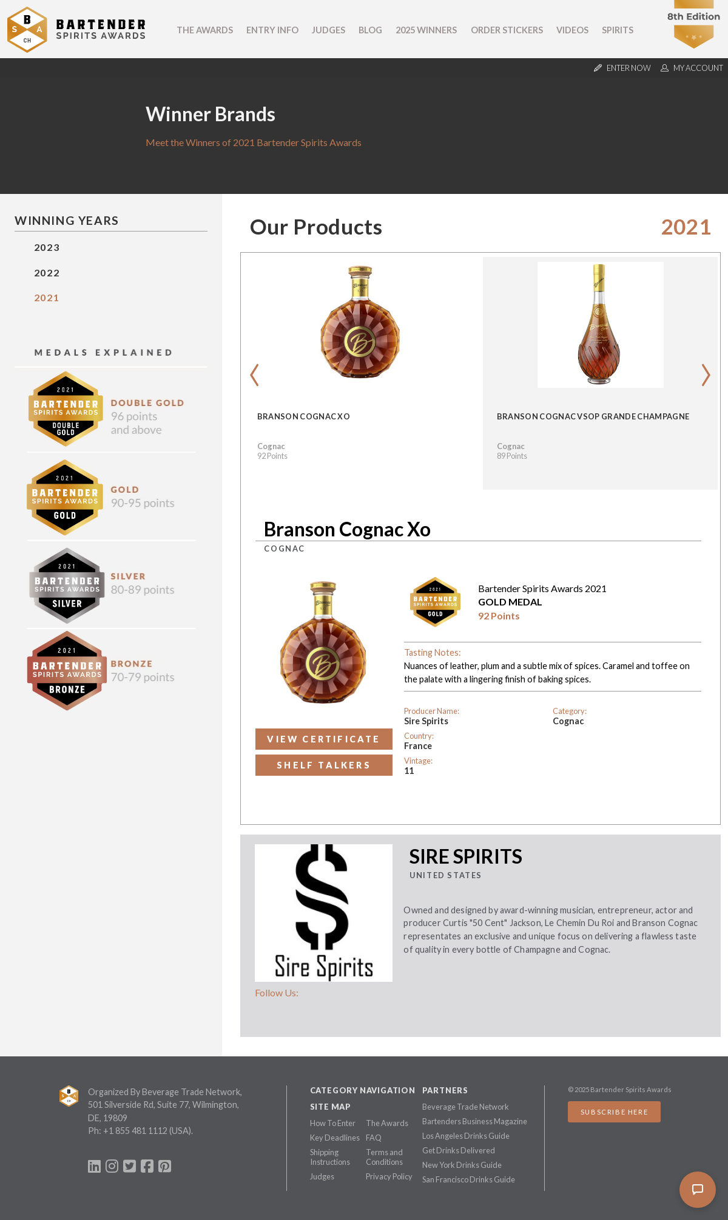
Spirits (617, 30)
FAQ (374, 1137)
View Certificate (323, 739)
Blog (370, 30)
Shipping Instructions (330, 1157)
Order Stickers (507, 30)
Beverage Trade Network (465, 1107)
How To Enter (333, 1123)
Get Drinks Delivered (458, 1150)
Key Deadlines (335, 1137)
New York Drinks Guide (462, 1165)
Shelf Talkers (324, 765)
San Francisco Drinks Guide (468, 1179)
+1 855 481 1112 (135, 1130)
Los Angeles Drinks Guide (466, 1136)
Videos (572, 30)
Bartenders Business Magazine (474, 1121)
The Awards (205, 30)
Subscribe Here (614, 1112)
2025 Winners (426, 30)
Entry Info (272, 30)
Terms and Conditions (384, 1157)
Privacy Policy (389, 1176)
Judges (328, 30)
